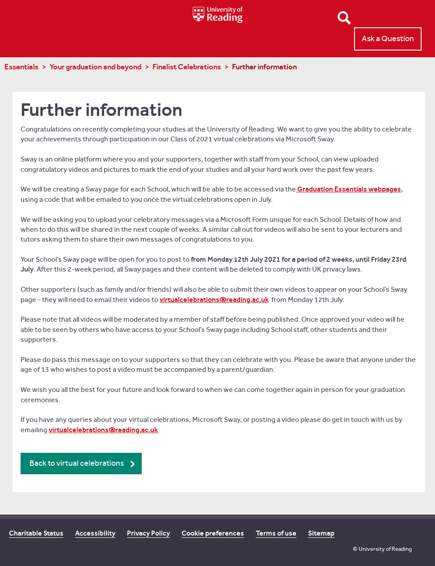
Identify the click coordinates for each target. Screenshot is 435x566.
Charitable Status (36, 533)
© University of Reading (382, 548)
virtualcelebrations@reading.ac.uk (214, 299)
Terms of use (276, 533)
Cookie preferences (213, 533)
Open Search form (344, 18)
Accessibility (95, 533)
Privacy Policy (148, 533)
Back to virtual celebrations (77, 463)
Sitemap (321, 533)
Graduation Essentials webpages (348, 189)
